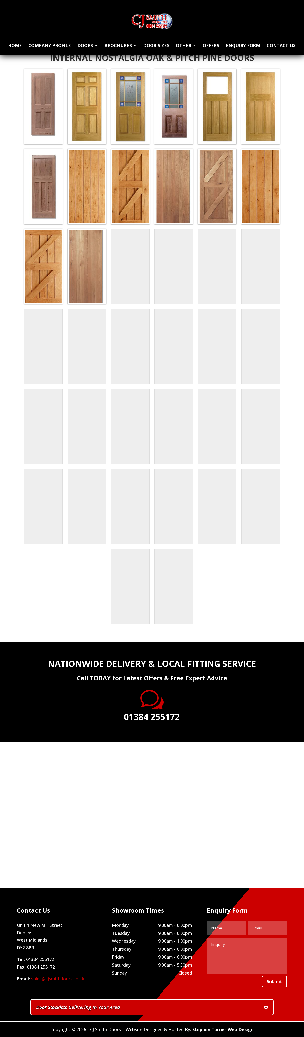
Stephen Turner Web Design (222, 1029)
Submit (274, 981)
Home (15, 46)
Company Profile (49, 46)
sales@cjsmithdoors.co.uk (57, 979)
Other (183, 46)
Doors (85, 46)
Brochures (118, 46)
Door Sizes (156, 46)
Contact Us (281, 46)
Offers (211, 46)
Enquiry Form (243, 46)
